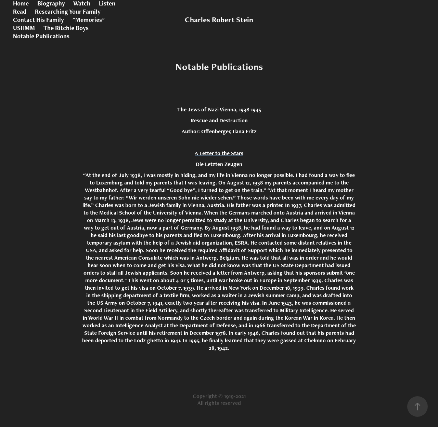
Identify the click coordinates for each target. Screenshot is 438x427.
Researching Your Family (68, 11)
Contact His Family (38, 20)
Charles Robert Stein (219, 20)
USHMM (24, 28)
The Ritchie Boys (66, 28)
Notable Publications (41, 36)
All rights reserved (219, 403)
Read (19, 11)
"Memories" (89, 20)
